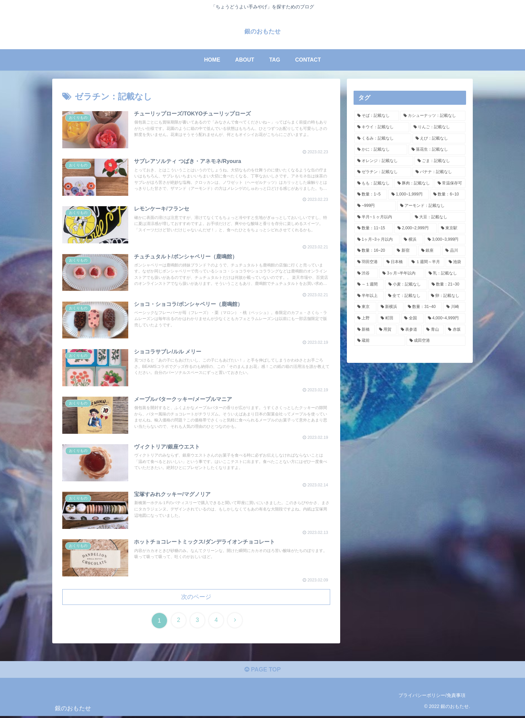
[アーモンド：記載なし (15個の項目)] (431, 206)
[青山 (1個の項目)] (433, 329)
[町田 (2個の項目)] (389, 318)
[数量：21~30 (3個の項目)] (447, 285)
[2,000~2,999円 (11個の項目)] (415, 228)
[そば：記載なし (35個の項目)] (376, 116)
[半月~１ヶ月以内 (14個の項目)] (382, 217)
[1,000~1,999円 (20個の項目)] (408, 194)
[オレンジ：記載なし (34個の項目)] (383, 161)
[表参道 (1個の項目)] (410, 329)
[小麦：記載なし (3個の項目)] (406, 285)
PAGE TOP (262, 671)
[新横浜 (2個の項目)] (391, 307)
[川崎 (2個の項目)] (454, 307)
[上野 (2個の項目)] (365, 318)
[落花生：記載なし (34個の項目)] (436, 150)
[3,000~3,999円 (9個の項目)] (445, 240)
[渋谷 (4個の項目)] (366, 273)
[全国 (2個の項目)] (412, 318)
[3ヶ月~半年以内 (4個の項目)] (401, 273)
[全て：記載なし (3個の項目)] (406, 296)
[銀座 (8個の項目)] (429, 251)
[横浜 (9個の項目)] (412, 240)
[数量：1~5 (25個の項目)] (370, 194)
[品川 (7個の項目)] (453, 251)
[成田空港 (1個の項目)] (435, 341)
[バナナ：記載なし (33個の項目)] (438, 172)
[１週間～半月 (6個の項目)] (426, 262)
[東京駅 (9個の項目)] (451, 228)
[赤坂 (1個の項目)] (455, 329)
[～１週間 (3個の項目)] (369, 285)
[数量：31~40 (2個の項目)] (423, 307)
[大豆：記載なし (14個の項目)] (439, 217)
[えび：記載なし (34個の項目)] (438, 138)
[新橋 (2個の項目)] (364, 329)
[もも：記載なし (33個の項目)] (373, 183)
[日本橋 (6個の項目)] (395, 262)
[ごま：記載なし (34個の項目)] (440, 161)
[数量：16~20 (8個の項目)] (373, 251)
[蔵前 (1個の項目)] (379, 341)
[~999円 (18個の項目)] (375, 206)
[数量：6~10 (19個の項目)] (447, 194)
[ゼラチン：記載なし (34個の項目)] (382, 172)
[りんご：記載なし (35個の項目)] (437, 127)
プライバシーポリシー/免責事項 (431, 697)
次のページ (196, 598)
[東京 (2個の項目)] (365, 307)
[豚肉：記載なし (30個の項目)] (413, 183)
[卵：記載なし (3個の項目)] (446, 296)
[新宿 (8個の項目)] (405, 251)
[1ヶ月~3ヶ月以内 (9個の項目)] (376, 240)
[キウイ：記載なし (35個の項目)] (381, 127)
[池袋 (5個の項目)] (455, 262)
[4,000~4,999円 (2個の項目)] (445, 318)
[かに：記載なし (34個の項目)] (380, 150)
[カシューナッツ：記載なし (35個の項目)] (432, 116)
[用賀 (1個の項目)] (386, 329)
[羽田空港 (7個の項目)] (368, 262)
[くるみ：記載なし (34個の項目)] (382, 138)
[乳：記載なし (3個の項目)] (445, 273)
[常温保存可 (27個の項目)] (450, 183)
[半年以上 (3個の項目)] (369, 296)
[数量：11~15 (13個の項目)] (373, 228)
